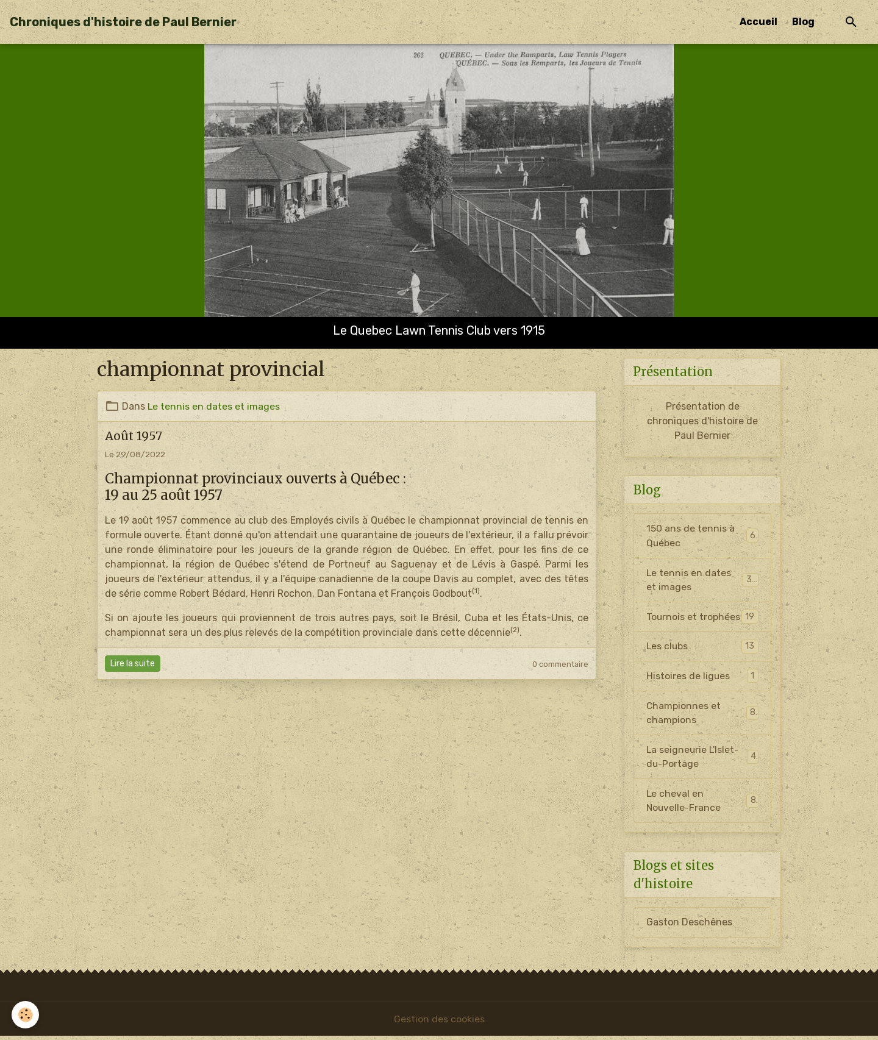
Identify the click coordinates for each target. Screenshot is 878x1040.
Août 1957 (133, 436)
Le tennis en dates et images (214, 406)
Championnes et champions (702, 715)
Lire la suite (132, 663)
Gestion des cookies (439, 1022)
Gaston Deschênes (689, 925)
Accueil (758, 21)
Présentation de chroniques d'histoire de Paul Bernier (702, 421)
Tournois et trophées (702, 618)
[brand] (123, 22)
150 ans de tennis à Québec (702, 536)
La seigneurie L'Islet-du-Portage (702, 759)
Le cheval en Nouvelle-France (702, 804)
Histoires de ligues (702, 678)
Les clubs (702, 648)
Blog (803, 21)
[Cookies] (26, 1014)
